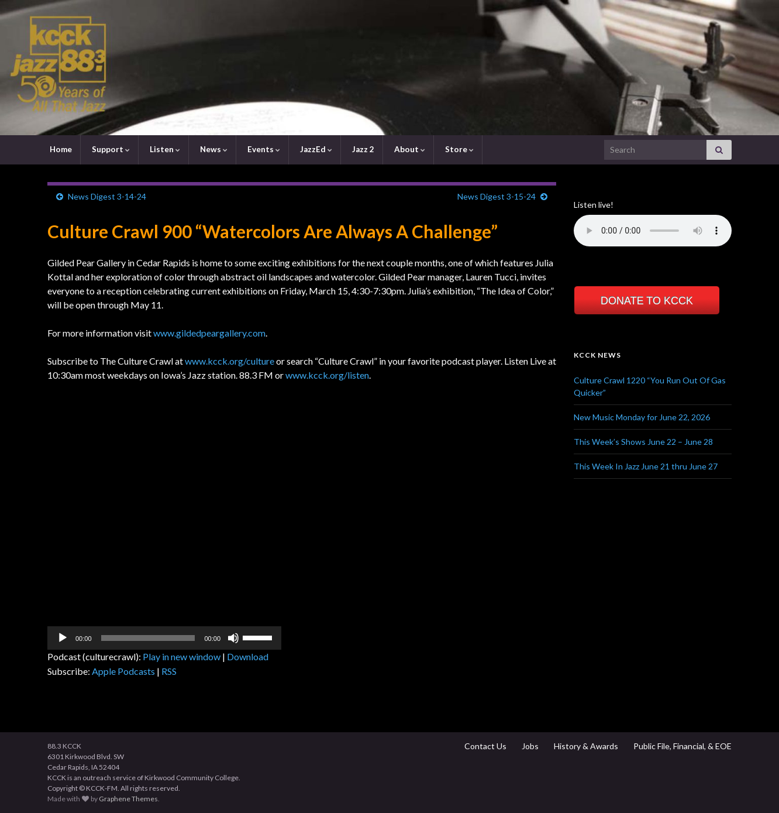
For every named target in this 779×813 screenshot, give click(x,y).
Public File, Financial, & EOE (682, 746)
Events (263, 149)
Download (247, 656)
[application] (164, 638)
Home (60, 149)
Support (110, 149)
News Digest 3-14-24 (107, 196)
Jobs (529, 746)
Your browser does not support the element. (653, 230)
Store (458, 149)
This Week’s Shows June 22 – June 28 (643, 442)
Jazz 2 (362, 149)
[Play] (62, 638)
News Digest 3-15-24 (496, 196)
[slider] (148, 638)
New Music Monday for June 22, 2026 (642, 417)
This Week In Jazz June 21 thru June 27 (646, 466)
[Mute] (233, 638)
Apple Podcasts (123, 671)
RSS (169, 671)
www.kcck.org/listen (327, 374)
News (213, 149)
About (408, 149)
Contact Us (484, 746)
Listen (164, 149)
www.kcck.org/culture (229, 360)
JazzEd (315, 149)
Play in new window (181, 656)
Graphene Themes (128, 798)
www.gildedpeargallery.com (209, 332)
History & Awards (585, 746)
